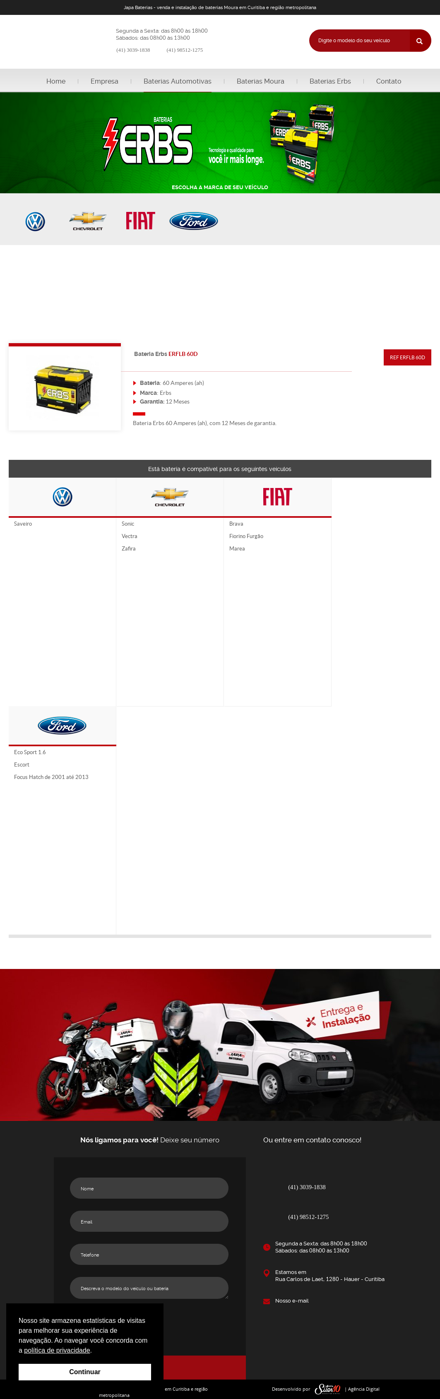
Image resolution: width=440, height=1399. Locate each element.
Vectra (129, 536)
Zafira (129, 549)
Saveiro (23, 524)
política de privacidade (57, 1350)
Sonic (128, 524)
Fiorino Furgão (246, 536)
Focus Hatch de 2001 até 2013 (51, 777)
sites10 (327, 1389)
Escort (21, 765)
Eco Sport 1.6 (30, 752)
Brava (236, 524)
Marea (237, 549)
